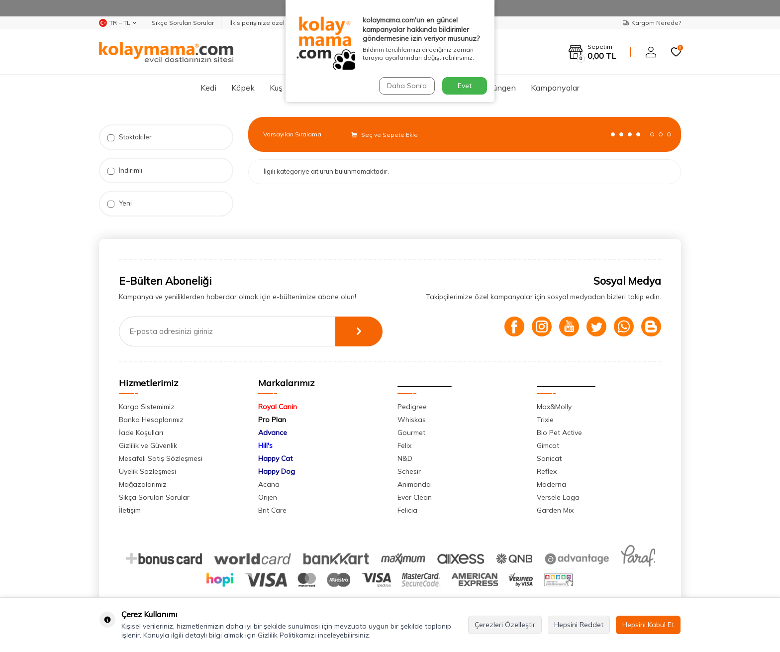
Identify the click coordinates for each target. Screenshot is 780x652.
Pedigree (412, 406)
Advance (272, 432)
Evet (465, 85)
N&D (404, 458)
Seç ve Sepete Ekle (384, 134)
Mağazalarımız (143, 484)
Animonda (414, 484)
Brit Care (272, 510)
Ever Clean (414, 497)
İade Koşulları (141, 432)
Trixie (545, 419)
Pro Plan (272, 419)
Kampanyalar (555, 88)
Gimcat (548, 445)
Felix (404, 445)
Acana (269, 484)
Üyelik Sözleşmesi (147, 471)
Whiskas (411, 419)
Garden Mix (555, 510)
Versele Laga (558, 497)
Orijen (267, 497)
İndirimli (124, 170)
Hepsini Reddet (578, 624)
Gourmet (411, 432)
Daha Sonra (407, 85)
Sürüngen (499, 88)
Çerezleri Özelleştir (505, 624)
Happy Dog (276, 471)
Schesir (409, 471)
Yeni (119, 203)
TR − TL (117, 23)
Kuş (276, 88)
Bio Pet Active (559, 432)
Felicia (407, 510)
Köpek (243, 88)
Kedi (208, 88)
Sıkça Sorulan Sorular (183, 22)
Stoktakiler (129, 137)
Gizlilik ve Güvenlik (148, 445)
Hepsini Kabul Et (648, 624)
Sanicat (549, 458)
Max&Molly (554, 406)
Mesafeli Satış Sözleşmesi (160, 458)
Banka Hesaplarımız (151, 419)
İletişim (130, 510)
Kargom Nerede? (652, 22)
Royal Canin (277, 406)
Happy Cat (275, 458)
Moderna (551, 484)
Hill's (265, 445)
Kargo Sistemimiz (147, 406)
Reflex (547, 471)
